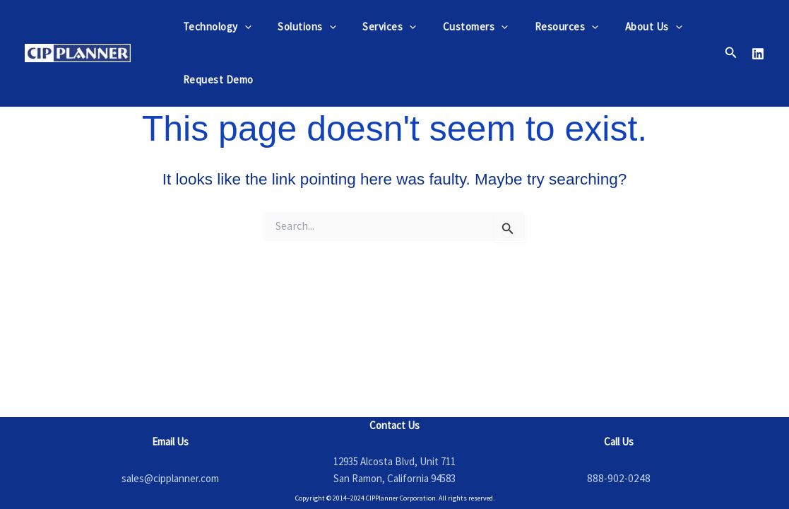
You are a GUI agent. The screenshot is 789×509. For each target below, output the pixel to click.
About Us (624, 26)
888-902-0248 (619, 478)
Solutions (299, 26)
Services (376, 26)
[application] (242, 26)
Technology (214, 26)
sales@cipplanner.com (170, 478)
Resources (543, 26)
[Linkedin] (758, 53)
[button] (731, 53)
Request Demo (215, 79)
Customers (457, 26)
